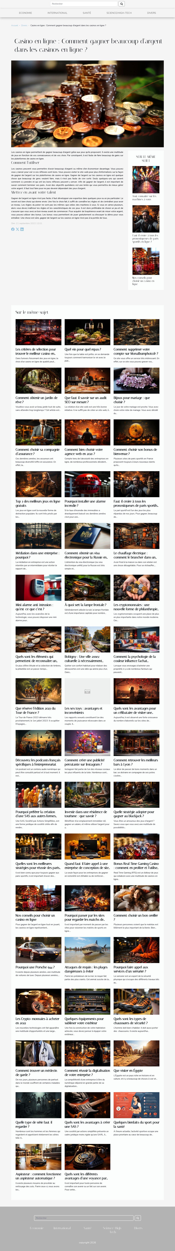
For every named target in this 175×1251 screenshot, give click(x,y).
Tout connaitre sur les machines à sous (144, 198)
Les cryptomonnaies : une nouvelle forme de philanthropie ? (135, 609)
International (57, 13)
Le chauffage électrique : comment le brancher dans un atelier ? (134, 557)
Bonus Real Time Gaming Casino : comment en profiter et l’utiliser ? (136, 868)
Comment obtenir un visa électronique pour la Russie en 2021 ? (86, 557)
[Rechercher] (83, 4)
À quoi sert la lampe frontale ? (85, 605)
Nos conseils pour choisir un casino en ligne (143, 281)
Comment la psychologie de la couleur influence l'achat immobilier (135, 661)
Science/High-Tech (119, 13)
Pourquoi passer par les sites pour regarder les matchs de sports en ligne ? (84, 920)
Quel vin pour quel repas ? (83, 349)
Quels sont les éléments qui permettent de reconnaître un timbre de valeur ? (36, 661)
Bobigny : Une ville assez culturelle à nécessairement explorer (83, 661)
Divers (151, 13)
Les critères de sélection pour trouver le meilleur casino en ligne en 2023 (36, 353)
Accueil (14, 25)
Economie (25, 13)
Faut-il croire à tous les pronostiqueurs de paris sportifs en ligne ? (145, 238)
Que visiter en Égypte (128, 1071)
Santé (87, 13)
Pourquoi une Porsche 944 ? (35, 967)
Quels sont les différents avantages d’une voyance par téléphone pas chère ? (86, 1178)
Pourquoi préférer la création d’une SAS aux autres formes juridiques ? (36, 816)
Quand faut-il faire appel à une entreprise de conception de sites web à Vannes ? (87, 868)
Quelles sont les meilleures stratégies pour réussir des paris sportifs (37, 868)
